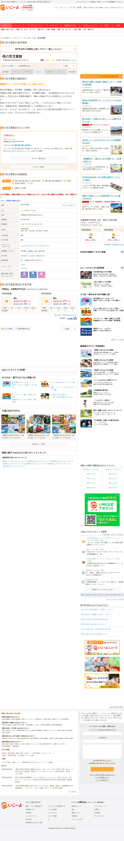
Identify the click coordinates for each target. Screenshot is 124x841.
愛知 (42, 29)
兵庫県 (106, 595)
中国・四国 (77, 29)
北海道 (12, 29)
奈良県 (113, 595)
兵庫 (69, 29)
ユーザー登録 (6, 762)
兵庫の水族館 (69, 738)
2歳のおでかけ (91, 474)
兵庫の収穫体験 (46, 725)
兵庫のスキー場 (19, 744)
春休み (85, 7)
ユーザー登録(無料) (109, 2)
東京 (21, 29)
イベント (17, 25)
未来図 (96, 809)
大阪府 (100, 595)
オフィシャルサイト (68, 205)
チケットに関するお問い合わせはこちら (102, 775)
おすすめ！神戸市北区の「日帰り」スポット (97, 609)
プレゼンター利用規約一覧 (56, 806)
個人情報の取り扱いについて (102, 760)
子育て (106, 25)
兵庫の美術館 (59, 738)
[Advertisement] (39, 120)
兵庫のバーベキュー (27, 719)
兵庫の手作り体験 (18, 725)
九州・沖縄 (86, 29)
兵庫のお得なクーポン (9, 730)
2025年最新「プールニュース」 (42, 753)
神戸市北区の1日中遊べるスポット (93, 624)
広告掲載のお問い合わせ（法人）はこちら (102, 763)
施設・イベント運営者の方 (34, 806)
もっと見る (71, 791)
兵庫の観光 (65, 719)
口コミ (38, 72)
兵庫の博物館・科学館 (46, 738)
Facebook (29, 819)
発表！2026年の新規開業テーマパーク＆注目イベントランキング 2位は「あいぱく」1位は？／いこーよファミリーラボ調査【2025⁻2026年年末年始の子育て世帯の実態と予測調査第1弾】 (43, 780)
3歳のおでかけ (113, 474)
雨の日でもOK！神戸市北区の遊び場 (94, 619)
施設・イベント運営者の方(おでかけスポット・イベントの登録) (33, 762)
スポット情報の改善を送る (10, 201)
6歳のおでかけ (91, 483)
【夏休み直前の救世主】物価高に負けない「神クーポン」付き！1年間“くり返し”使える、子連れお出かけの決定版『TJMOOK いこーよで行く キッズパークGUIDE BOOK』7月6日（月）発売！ (44, 772)
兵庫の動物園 (16, 719)
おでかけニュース (90, 25)
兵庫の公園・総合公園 (65, 730)
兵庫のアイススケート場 (33, 744)
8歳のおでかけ (91, 487)
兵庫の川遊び (6, 732)
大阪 (62, 29)
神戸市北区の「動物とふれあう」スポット (96, 614)
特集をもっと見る (117, 339)
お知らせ (50, 72)
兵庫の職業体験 (57, 725)
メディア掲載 (52, 816)
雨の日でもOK (93, 7)
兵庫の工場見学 (7, 725)
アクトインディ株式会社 (95, 802)
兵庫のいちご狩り (59, 744)
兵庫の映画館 (34, 738)
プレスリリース (99, 816)
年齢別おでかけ (70, 25)
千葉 (30, 29)
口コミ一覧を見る (38, 158)
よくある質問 (52, 809)
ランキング (54, 25)
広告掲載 (28, 813)
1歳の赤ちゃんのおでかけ (113, 469)
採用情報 (74, 816)
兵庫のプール (56, 719)
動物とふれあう (104, 7)
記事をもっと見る (38, 444)
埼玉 (33, 29)
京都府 (94, 595)
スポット (5, 25)
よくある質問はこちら (102, 777)
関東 (18, 29)
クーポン (27, 72)
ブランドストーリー (100, 806)
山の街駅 (32, 255)
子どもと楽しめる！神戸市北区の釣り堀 (95, 629)
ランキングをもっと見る (115, 599)
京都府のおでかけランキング (61, 461)
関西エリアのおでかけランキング (14, 461)
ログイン (120, 2)
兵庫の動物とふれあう (32, 725)
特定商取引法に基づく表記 (34, 822)
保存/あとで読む (95, 2)
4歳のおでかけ (91, 478)
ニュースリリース (31, 816)
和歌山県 (120, 595)
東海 (39, 29)
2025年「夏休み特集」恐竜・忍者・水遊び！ (16, 753)
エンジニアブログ (77, 819)
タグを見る (24, 268)
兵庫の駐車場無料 (36, 730)
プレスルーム (52, 813)
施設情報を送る (24, 66)
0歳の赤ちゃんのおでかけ (91, 469)
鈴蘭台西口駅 (40, 255)
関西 (59, 29)
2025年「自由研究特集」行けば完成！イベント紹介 (18, 755)
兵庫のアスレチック (50, 730)
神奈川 (26, 29)
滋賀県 (88, 595)
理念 (73, 809)
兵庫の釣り (38, 719)
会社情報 (97, 813)
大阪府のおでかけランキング (13, 464)
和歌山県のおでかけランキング (13, 466)
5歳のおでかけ (113, 478)
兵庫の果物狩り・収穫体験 (10, 746)
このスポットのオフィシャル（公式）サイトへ (35, 245)
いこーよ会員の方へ (102, 780)
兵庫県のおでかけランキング (35, 464)
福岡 (92, 29)
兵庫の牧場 (47, 719)
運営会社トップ (76, 806)
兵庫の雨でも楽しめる (9, 738)
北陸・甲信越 (51, 29)
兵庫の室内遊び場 (22, 738)
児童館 (23, 265)
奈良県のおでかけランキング (58, 464)
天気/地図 (71, 72)
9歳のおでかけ (113, 487)
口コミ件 (71, 60)
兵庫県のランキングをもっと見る (102, 589)
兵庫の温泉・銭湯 (7, 744)
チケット (16, 72)
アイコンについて (6, 276)
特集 (118, 25)
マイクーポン (81, 2)
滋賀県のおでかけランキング (38, 461)
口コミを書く (8, 66)
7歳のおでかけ (113, 483)
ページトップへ (116, 707)
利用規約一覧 (30, 809)
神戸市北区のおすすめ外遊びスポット (95, 634)
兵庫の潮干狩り (47, 744)
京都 (66, 29)
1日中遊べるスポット (117, 7)
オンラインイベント (35, 25)
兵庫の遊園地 (6, 719)
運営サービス (76, 813)
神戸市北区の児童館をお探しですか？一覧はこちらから (38, 49)
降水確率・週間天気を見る (64, 315)
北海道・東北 (5, 29)
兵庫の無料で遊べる (23, 730)
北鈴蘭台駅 (24, 255)
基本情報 (5, 72)
